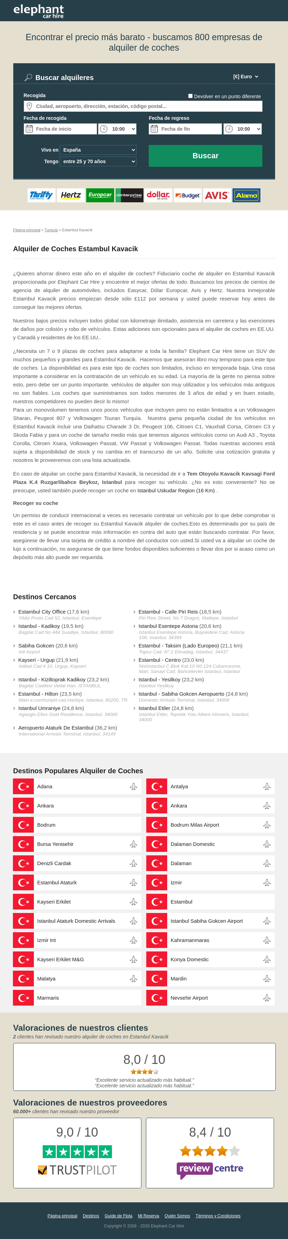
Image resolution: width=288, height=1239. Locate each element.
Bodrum (46, 825)
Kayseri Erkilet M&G (60, 959)
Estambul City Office (42, 612)
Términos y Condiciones (218, 1215)
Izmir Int (46, 940)
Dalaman (181, 863)
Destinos (91, 1215)
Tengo (51, 161)
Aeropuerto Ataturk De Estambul (56, 728)
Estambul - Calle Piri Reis (168, 612)
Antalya (179, 786)
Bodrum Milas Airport (195, 825)
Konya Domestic (190, 959)
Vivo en (50, 150)
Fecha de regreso (169, 118)
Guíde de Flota (118, 1215)
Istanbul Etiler (154, 708)
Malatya (46, 978)
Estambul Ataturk (57, 882)
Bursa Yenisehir (55, 844)
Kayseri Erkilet (54, 902)
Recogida (35, 95)
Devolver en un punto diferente (227, 96)
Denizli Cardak (54, 863)
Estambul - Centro (160, 660)
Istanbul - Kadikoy (39, 626)
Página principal (62, 1215)
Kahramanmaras (190, 940)
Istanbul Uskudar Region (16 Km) (176, 490)
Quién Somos (177, 1215)
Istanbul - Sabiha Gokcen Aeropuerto (181, 694)
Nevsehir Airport (189, 998)
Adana (44, 786)
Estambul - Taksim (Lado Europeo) (179, 646)
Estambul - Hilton (38, 694)
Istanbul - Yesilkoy (159, 679)
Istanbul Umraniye (40, 708)
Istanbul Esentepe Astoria (168, 626)
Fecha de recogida (45, 118)
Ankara (45, 806)
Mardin (179, 978)
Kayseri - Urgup (37, 660)
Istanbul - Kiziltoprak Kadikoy (52, 679)
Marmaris (48, 998)
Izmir (176, 882)
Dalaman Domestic (193, 844)
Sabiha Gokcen (36, 646)
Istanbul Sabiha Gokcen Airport (207, 921)
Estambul (182, 902)
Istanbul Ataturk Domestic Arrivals (76, 921)
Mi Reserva (148, 1215)
